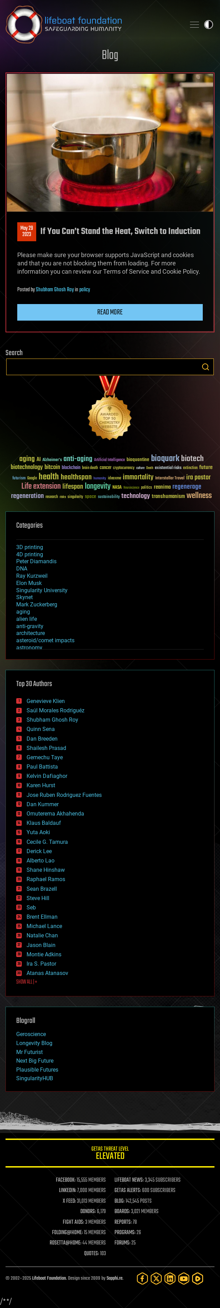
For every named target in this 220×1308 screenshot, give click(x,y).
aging (23, 611)
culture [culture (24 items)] (140, 468)
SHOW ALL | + (26, 982)
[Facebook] (142, 1278)
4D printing (29, 554)
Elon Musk (29, 583)
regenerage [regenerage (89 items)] (186, 487)
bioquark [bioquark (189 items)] (165, 459)
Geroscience (31, 1034)
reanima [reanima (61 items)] (162, 487)
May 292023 (26, 231)
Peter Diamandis (36, 561)
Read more (110, 312)
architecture (30, 633)
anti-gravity (29, 626)
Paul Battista (42, 766)
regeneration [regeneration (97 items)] (27, 496)
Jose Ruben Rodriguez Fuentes (64, 795)
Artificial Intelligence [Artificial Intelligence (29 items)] (109, 460)
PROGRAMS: (125, 1232)
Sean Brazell (42, 889)
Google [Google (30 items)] (32, 478)
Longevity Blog (34, 1043)
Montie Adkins (44, 954)
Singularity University (42, 590)
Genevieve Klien (46, 701)
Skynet (24, 597)
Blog (110, 56)
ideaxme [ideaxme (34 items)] (114, 478)
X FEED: (69, 1201)
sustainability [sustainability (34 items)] (109, 497)
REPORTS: (123, 1222)
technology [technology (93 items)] (135, 496)
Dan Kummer (43, 804)
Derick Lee (39, 851)
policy (84, 289)
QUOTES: (91, 1253)
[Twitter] (156, 1278)
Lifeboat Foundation (49, 1278)
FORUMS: (122, 1243)
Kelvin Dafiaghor (47, 776)
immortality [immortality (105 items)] (138, 477)
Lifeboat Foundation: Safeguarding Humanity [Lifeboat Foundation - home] (93, 24)
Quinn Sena (41, 729)
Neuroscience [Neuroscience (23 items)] (131, 488)
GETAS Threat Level (110, 1154)
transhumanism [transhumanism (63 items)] (168, 496)
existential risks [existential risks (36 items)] (168, 468)
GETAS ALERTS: (127, 1190)
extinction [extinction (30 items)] (190, 468)
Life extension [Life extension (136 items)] (41, 486)
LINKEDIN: (67, 1190)
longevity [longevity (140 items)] (98, 486)
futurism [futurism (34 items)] (19, 478)
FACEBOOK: (66, 1180)
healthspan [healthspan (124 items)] (76, 477)
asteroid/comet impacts (45, 640)
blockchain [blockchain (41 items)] (71, 468)
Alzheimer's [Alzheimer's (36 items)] (52, 460)
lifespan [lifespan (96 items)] (72, 487)
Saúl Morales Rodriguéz (55, 710)
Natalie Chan (42, 935)
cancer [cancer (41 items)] (105, 468)
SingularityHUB (34, 1078)
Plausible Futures (37, 1069)
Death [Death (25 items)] (149, 468)
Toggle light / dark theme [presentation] (208, 24)
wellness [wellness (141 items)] (199, 495)
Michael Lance (44, 926)
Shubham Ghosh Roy (55, 289)
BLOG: (119, 1201)
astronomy (29, 647)
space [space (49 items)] (90, 496)
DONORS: (88, 1211)
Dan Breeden (42, 738)
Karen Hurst (41, 785)
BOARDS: (122, 1211)
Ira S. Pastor (41, 963)
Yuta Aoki (38, 832)
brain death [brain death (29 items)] (90, 468)
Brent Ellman (42, 917)
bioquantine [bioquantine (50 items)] (138, 459)
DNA (21, 568)
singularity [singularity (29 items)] (75, 497)
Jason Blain (41, 945)
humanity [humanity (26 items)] (99, 479)
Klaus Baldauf (44, 823)
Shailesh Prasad (46, 748)
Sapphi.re (114, 1278)
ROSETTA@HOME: (65, 1243)
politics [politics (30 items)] (146, 488)
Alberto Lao (40, 860)
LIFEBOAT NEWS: (129, 1180)
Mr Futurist (29, 1052)
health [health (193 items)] (49, 477)
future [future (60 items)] (205, 467)
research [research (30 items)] (52, 497)
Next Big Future (34, 1060)
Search (205, 367)
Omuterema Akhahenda (55, 813)
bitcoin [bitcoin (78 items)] (52, 467)
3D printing (29, 547)
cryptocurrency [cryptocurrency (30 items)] (123, 468)
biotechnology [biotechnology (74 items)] (27, 467)
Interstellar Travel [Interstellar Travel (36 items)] (169, 478)
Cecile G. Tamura (47, 842)
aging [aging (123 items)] (27, 459)
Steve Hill (38, 898)
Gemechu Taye (45, 757)
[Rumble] (197, 1278)
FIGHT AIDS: (73, 1222)
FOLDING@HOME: (67, 1232)
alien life (26, 619)
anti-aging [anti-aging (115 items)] (77, 459)
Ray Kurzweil (32, 576)
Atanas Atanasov (47, 973)
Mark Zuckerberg (36, 604)
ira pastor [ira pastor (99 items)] (198, 477)
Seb (31, 907)
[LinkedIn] (170, 1278)
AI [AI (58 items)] (39, 460)
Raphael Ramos (46, 879)
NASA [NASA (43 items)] (117, 487)
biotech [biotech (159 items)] (192, 458)
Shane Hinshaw (46, 870)
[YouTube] (183, 1278)
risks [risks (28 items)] (63, 497)
